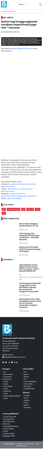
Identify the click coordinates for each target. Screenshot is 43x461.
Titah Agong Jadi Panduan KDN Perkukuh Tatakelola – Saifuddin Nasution (29, 236)
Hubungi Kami (8, 419)
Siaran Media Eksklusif (11, 396)
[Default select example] (23, 4)
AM (4, 17)
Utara (26, 398)
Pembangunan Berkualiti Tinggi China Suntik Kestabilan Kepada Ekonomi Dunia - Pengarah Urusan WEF (30, 287)
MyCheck (27, 386)
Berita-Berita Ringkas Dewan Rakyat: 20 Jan (28, 225)
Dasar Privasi (29, 444)
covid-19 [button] (30, 209)
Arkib (5, 398)
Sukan (5, 384)
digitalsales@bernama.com (21, 48)
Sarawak (27, 407)
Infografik (7, 391)
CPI (25, 372)
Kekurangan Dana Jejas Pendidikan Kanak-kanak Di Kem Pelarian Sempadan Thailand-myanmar (30, 303)
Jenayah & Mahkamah (7, 378)
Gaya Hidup (7, 386)
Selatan (27, 400)
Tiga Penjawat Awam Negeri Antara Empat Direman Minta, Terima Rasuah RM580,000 (29, 268)
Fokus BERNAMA (30, 381)
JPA (25, 379)
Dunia (5, 389)
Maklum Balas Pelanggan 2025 (8, 434)
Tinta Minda (28, 384)
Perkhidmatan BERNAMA (8, 422)
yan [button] (3, 213)
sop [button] (23, 209)
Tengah (27, 395)
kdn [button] (3, 209)
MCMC (26, 377)
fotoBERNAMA (29, 389)
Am (4, 372)
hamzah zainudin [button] (14, 209)
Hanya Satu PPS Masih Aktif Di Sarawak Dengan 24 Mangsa (30, 249)
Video (5, 393)
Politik (5, 381)
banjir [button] (37, 209)
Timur (26, 403)
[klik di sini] (8, 355)
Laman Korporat (9, 417)
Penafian (20, 444)
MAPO (26, 374)
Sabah (26, 405)
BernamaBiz (8, 374)
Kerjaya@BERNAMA (10, 426)
